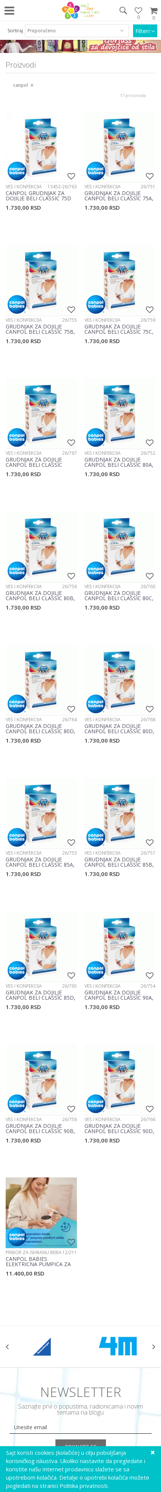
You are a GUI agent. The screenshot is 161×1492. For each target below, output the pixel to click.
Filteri (145, 31)
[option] (43, 1346)
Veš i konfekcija (24, 187)
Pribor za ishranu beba (33, 1252)
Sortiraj (15, 30)
